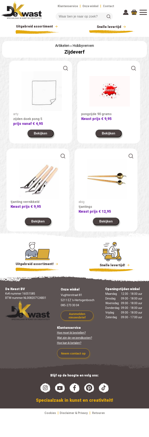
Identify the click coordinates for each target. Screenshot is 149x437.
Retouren (98, 413)
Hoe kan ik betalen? (69, 343)
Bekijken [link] (40, 133)
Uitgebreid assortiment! (37, 264)
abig (81, 201)
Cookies (50, 413)
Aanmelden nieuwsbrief (77, 315)
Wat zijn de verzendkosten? (74, 338)
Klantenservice (68, 6)
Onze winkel (90, 6)
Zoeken (109, 16)
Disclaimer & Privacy (74, 413)
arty (15, 114)
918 (134, 13)
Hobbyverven (83, 45)
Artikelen (62, 45)
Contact (108, 6)
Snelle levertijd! (112, 265)
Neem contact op (73, 353)
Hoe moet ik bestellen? (71, 333)
